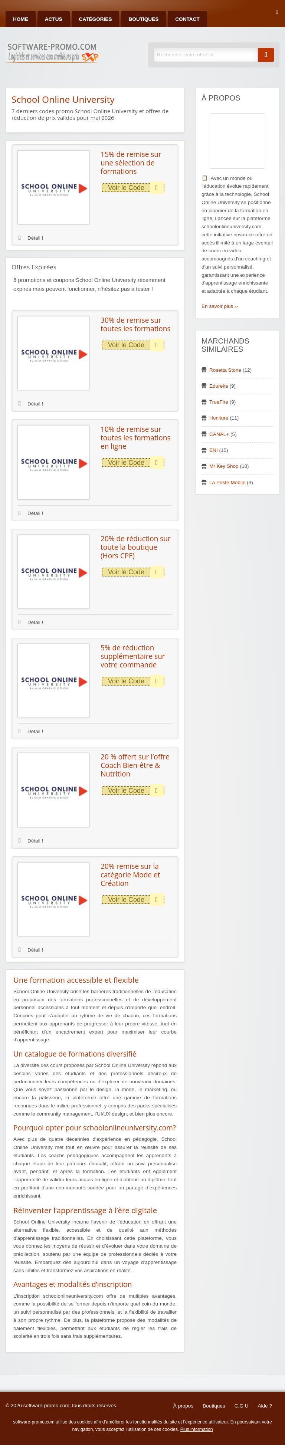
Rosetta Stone (225, 370)
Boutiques (143, 19)
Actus (53, 19)
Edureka (218, 386)
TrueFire (218, 402)
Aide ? (265, 1406)
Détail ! (31, 238)
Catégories (95, 19)
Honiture (218, 418)
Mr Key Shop (224, 466)
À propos (183, 1406)
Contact (187, 19)
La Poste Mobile (227, 482)
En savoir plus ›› (220, 306)
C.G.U (242, 1406)
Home (20, 19)
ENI (213, 450)
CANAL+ (219, 434)
